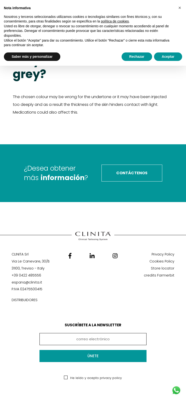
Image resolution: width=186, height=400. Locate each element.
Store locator (162, 268)
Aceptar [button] (168, 56)
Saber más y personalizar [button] (32, 56)
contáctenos (131, 173)
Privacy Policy (163, 254)
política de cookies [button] (115, 21)
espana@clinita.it (27, 282)
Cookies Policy (161, 261)
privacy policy (111, 378)
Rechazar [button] (136, 56)
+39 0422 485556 (26, 275)
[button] (180, 8)
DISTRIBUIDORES (25, 300)
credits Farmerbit (159, 275)
